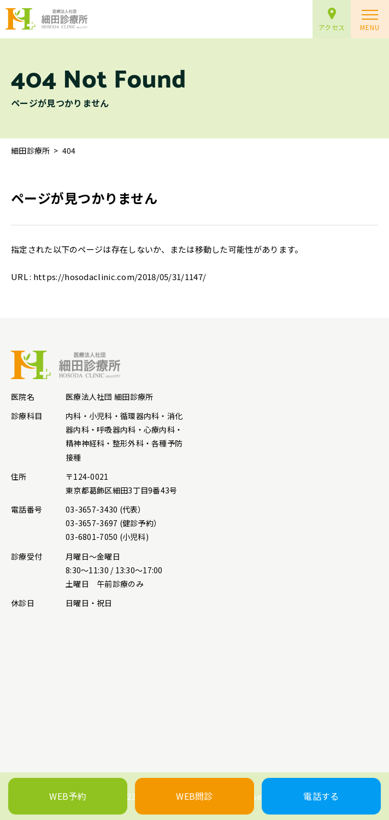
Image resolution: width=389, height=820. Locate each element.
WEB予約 (67, 795)
